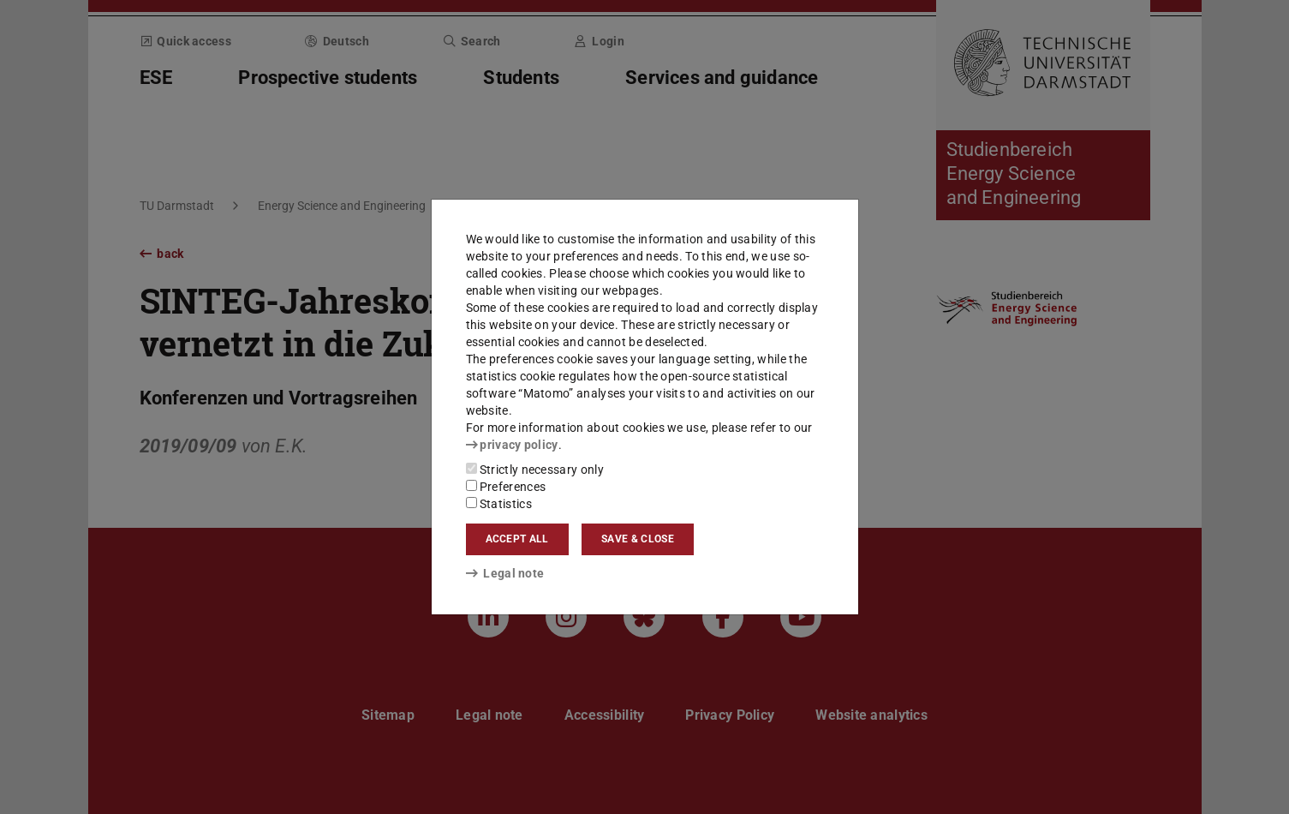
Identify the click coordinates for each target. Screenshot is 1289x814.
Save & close (637, 539)
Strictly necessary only (535, 469)
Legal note (505, 573)
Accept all (517, 539)
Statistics (499, 504)
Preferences (506, 487)
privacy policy (512, 445)
